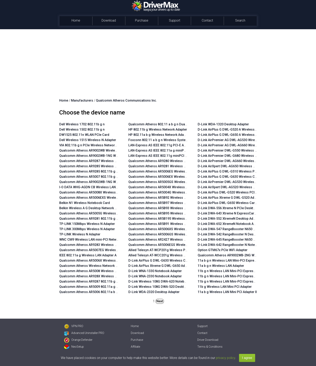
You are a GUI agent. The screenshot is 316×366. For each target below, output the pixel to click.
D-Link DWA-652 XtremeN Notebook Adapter (230, 224)
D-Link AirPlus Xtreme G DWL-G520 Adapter (230, 198)
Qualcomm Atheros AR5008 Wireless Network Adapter (99, 271)
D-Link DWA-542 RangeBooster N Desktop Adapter (235, 234)
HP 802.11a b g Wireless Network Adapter (159, 135)
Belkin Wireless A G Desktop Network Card (90, 208)
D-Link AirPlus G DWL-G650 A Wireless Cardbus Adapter (239, 135)
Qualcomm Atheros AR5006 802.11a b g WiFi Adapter (98, 292)
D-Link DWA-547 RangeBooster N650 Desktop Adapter (238, 229)
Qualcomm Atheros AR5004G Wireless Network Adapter (169, 192)
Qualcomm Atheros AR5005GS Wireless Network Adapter (170, 182)
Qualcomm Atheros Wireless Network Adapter (93, 266)
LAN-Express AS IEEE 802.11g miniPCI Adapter (162, 156)
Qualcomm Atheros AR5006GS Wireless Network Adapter (170, 234)
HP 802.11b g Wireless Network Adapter (157, 129)
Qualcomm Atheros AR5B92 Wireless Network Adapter (168, 198)
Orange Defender (78, 339)
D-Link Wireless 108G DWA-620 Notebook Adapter (165, 281)
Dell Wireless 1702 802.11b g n (82, 124)
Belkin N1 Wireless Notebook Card (84, 203)
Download (109, 20)
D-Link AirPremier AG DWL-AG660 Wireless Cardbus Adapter (242, 145)
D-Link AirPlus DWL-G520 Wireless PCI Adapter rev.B (236, 192)
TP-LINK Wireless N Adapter (79, 234)
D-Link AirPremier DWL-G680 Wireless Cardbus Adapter (239, 156)
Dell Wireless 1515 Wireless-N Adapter (87, 140)
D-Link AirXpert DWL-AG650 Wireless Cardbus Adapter (238, 166)
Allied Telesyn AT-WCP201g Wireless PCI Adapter (164, 250)
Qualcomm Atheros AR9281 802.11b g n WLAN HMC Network (104, 218)
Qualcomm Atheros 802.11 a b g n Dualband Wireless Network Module (180, 124)
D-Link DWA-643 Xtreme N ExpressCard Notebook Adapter (241, 213)
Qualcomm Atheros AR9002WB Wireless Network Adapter (101, 150)
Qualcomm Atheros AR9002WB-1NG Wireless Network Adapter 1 (106, 182)
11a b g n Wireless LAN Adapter (221, 266)
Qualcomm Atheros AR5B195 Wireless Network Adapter (169, 218)
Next (159, 301)
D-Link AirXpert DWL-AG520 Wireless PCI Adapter (234, 187)
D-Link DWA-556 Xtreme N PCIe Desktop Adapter (233, 208)
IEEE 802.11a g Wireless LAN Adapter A (87, 255)
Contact (207, 20)
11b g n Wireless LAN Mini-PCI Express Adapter (232, 281)
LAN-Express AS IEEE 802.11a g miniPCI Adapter (163, 150)
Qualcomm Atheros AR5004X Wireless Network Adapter (169, 187)
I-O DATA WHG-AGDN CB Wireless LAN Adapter (93, 187)
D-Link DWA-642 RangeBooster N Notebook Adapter (236, 245)
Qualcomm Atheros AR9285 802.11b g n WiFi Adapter (98, 171)
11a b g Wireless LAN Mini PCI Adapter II (227, 292)
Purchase (141, 20)
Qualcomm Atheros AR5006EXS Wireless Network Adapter (102, 198)
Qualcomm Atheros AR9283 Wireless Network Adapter (99, 245)
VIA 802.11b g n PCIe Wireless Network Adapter (94, 145)
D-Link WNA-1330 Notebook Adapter (155, 271)
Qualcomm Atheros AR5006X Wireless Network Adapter (100, 260)
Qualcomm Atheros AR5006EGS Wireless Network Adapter (171, 245)
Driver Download (207, 339)
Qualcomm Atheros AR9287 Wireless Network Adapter (99, 161)
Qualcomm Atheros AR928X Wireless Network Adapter (99, 276)
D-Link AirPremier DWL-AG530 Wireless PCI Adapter (236, 182)
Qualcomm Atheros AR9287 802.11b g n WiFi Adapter (98, 281)
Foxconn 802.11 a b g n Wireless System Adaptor (164, 140)
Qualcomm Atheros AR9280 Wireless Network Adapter (168, 161)
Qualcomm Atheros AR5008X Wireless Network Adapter (100, 192)
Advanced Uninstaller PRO (84, 333)
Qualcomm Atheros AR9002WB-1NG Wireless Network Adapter (105, 156)
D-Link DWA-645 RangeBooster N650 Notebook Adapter (239, 239)
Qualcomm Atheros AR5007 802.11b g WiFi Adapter (97, 177)
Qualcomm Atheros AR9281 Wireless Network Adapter (168, 166)
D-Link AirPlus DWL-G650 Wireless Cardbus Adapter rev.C (240, 203)
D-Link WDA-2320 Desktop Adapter (154, 292)
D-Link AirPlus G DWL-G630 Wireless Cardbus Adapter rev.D (242, 177)
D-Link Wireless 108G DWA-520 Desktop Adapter (164, 287)
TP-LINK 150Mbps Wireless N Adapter (87, 224)
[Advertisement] (158, 59)
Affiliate (135, 346)
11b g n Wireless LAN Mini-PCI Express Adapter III (234, 271)
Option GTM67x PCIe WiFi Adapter (222, 250)
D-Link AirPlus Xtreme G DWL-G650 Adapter (160, 266)
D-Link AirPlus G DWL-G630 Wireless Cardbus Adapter (168, 260)
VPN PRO (73, 326)
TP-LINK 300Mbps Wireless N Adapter (87, 229)
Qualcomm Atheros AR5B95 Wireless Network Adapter (168, 213)
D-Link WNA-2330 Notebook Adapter (155, 276)
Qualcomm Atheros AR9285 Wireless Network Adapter (99, 166)
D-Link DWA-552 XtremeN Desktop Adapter (229, 218)
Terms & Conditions (209, 346)
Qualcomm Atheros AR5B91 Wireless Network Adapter (168, 224)
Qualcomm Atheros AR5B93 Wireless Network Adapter (168, 208)
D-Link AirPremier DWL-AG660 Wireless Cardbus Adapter (240, 161)
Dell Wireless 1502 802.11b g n (82, 129)
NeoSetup (74, 346)
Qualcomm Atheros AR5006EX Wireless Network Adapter (170, 177)
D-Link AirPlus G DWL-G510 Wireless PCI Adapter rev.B (238, 171)
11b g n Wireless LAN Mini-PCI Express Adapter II (234, 276)
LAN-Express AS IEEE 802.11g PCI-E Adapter (160, 145)
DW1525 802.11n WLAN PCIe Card (84, 135)
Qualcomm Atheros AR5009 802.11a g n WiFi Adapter (98, 287)
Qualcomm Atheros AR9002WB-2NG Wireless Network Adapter (244, 255)
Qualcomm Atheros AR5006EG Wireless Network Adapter (170, 171)
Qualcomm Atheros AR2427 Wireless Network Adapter (168, 239)
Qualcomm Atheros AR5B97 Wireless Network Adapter (168, 203)
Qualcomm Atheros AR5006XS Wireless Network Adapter (170, 229)
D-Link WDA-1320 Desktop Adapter (223, 124)
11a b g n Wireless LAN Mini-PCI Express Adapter (234, 260)
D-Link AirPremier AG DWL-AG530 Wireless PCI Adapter (238, 140)
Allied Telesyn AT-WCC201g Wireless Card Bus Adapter (168, 255)
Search (240, 20)
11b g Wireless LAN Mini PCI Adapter (225, 287)
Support (174, 20)
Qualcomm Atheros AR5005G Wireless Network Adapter (100, 213)
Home (76, 20)
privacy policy (225, 358)
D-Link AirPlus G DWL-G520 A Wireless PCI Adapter (235, 129)
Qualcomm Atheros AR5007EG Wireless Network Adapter (101, 250)
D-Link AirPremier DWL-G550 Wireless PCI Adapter (235, 150)
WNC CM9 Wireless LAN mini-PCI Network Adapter (96, 239)
